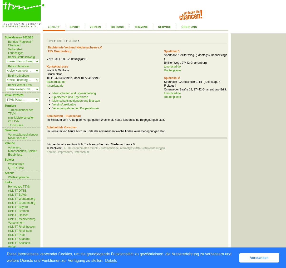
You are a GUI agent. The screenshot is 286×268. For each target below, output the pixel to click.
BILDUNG (117, 27)
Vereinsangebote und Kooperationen (75, 108)
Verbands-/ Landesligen (16, 51)
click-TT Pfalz (16, 234)
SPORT (75, 27)
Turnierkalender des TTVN (20, 111)
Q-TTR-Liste (16, 168)
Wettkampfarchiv (18, 177)
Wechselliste (16, 164)
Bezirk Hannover (18, 66)
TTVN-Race (15, 125)
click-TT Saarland (19, 239)
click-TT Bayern (18, 207)
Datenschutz (81, 152)
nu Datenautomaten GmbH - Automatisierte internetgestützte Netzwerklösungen (114, 148)
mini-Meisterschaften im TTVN (21, 119)
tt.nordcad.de (55, 85)
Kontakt (51, 152)
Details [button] (111, 260)
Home (50, 40)
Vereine (73, 40)
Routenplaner (172, 70)
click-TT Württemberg (21, 198)
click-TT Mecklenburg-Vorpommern (22, 220)
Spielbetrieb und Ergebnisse (70, 97)
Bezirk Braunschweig (21, 57)
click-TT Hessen (18, 215)
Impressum (65, 152)
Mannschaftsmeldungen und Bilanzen (76, 100)
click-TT (54, 27)
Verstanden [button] (259, 258)
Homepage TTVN (19, 186)
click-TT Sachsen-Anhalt (19, 244)
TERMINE (141, 27)
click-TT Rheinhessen (21, 226)
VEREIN (95, 27)
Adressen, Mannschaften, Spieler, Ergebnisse (22, 151)
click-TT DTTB (17, 190)
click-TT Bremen (18, 211)
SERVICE (164, 27)
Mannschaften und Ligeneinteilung (74, 93)
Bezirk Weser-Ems (20, 85)
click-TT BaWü (17, 194)
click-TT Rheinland (20, 230)
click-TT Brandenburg (21, 203)
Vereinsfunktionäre (64, 104)
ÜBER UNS (189, 27)
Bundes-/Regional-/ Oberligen (20, 43)
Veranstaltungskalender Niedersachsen (23, 136)
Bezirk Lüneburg (18, 75)
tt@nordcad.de (56, 82)
